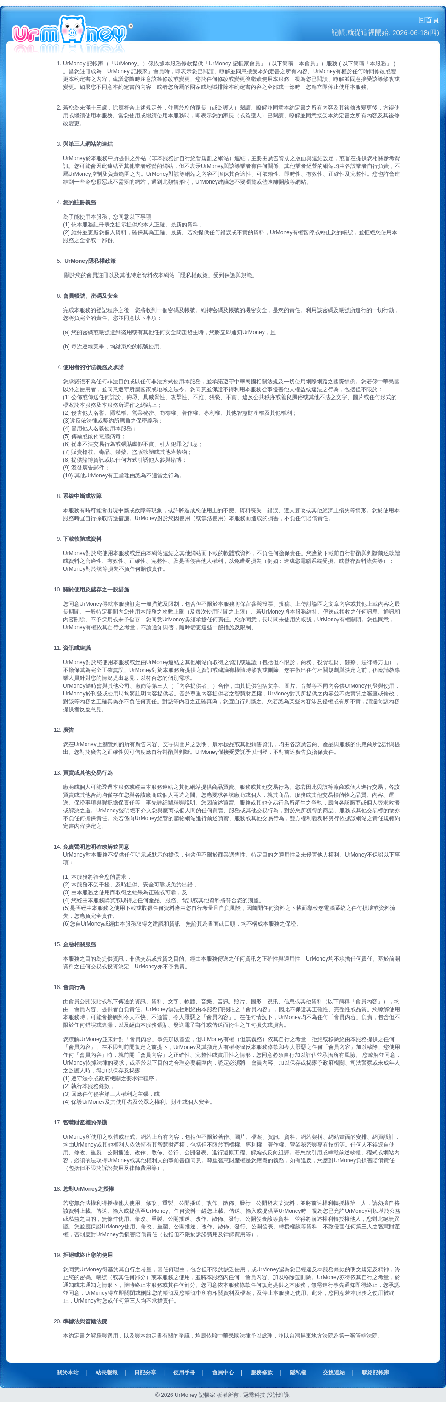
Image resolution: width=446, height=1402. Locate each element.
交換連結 (334, 1372)
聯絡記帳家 (375, 1372)
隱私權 (298, 1372)
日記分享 (145, 1372)
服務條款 (262, 1372)
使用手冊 (184, 1372)
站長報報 (107, 1372)
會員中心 (223, 1372)
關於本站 (68, 1372)
